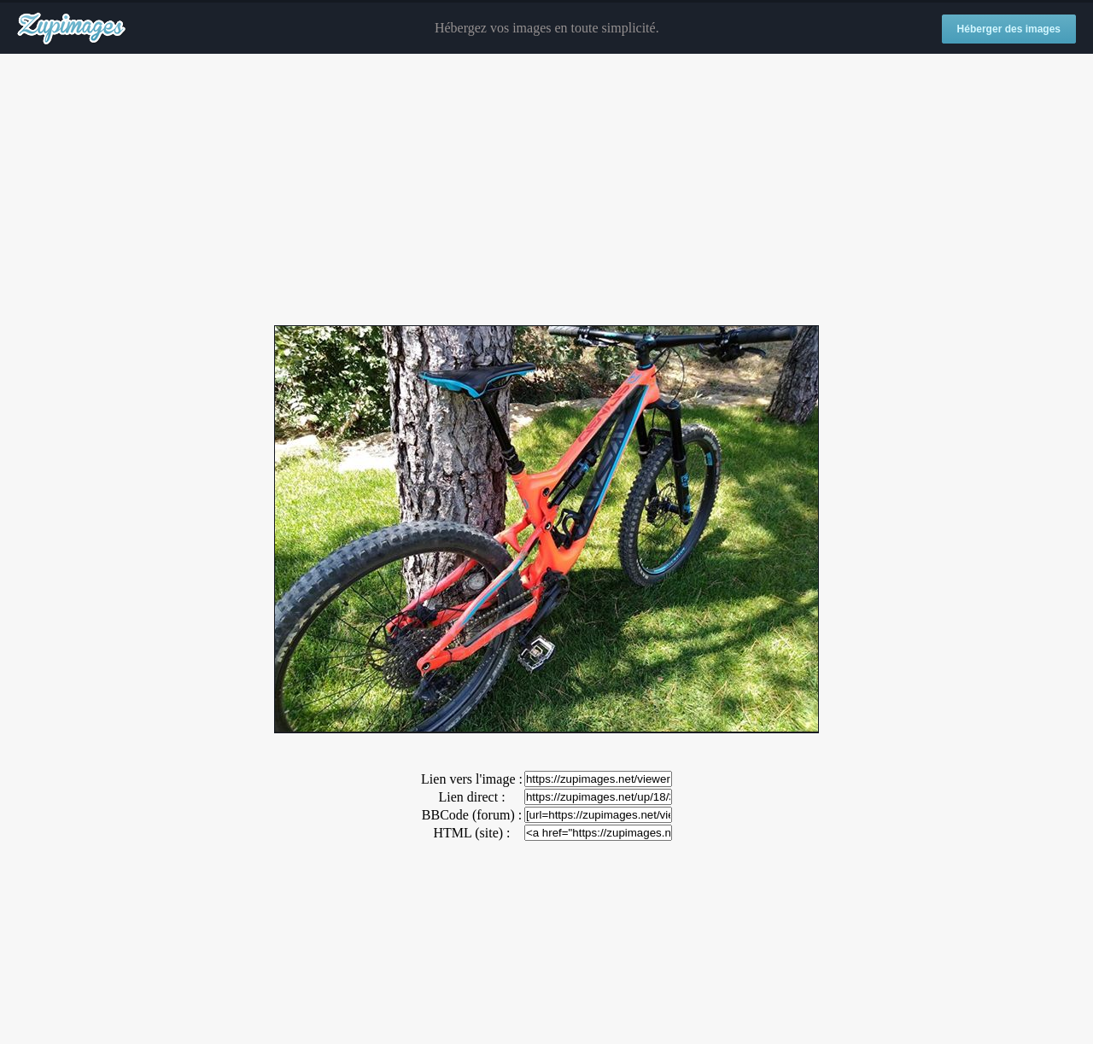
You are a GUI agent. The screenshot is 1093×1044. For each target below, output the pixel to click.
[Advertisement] (546, 190)
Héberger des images (1009, 29)
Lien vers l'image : (472, 779)
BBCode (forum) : (472, 815)
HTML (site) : (471, 832)
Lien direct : (471, 797)
